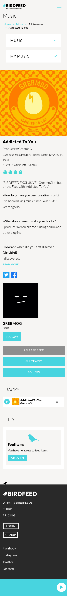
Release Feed (34, 350)
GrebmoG (12, 323)
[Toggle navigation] (59, 6)
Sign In (17, 458)
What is (17, 502)
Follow (12, 336)
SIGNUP (10, 535)
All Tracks (34, 361)
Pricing (9, 515)
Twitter (8, 562)
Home (7, 24)
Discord (8, 569)
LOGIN (10, 526)
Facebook (9, 548)
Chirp (7, 509)
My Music (19, 56)
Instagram (10, 555)
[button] (61, 587)
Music (20, 24)
